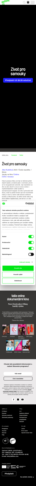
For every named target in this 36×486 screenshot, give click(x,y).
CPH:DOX (4, 336)
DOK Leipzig (29, 336)
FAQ (3, 435)
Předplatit (9, 474)
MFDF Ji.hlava (17, 352)
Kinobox (11, 177)
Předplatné (5, 428)
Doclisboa (12, 336)
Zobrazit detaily (24, 262)
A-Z (20, 411)
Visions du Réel (26, 352)
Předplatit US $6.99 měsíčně (18, 80)
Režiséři (21, 421)
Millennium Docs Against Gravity (21, 337)
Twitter (21, 155)
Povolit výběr (17, 274)
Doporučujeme (23, 415)
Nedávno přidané (24, 413)
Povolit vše (18, 268)
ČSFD (4, 177)
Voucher (4, 430)
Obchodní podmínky (7, 417)
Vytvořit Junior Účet (26, 432)
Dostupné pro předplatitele (23, 418)
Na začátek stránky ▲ (27, 477)
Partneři (4, 413)
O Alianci (4, 411)
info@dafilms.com (12, 456)
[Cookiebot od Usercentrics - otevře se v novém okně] (25, 203)
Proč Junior (24, 430)
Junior (23, 428)
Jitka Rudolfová (7, 170)
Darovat (4, 432)
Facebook (14, 155)
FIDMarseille (9, 352)
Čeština (16, 174)
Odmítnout (18, 280)
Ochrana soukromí (7, 415)
